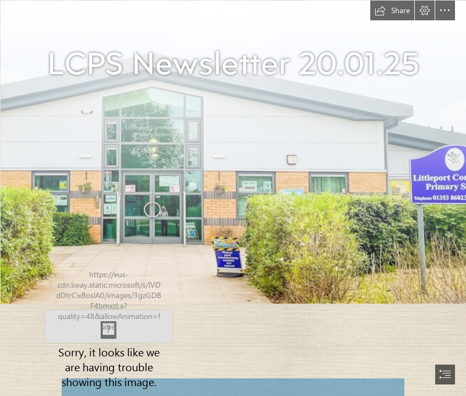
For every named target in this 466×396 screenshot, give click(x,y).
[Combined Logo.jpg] (109, 325)
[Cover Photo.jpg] (233, 151)
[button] (392, 10)
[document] (233, 198)
